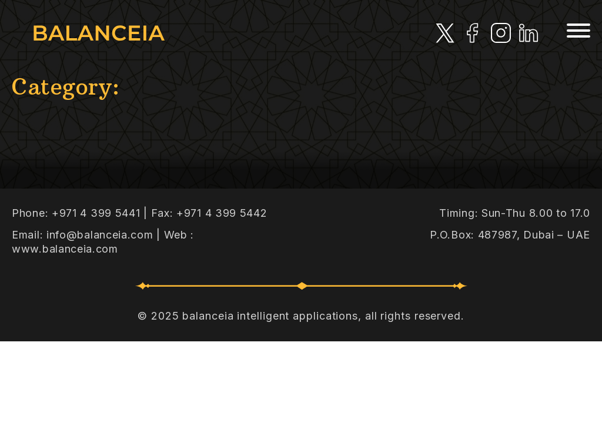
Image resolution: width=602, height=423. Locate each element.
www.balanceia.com (65, 249)
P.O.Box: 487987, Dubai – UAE (510, 235)
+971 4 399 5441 (96, 213)
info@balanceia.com (99, 235)
